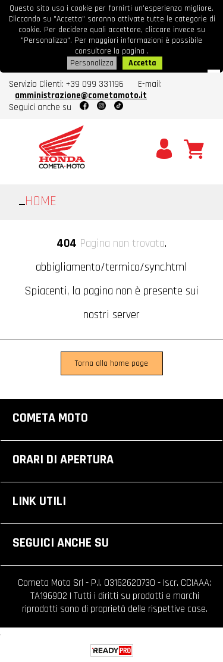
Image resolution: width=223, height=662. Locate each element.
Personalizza (92, 63)
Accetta (142, 63)
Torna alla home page (111, 363)
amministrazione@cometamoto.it (81, 95)
